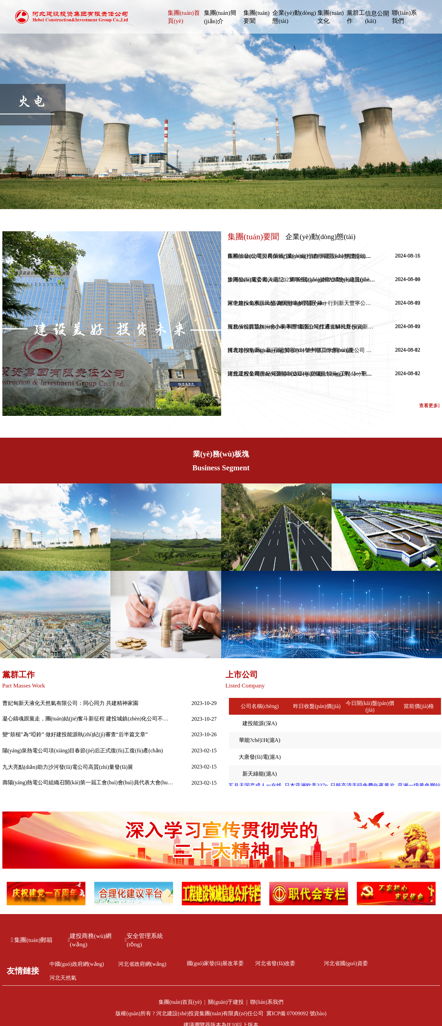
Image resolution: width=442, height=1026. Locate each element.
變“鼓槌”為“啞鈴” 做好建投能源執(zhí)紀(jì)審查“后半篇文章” (75, 734)
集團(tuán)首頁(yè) (184, 16)
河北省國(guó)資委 (346, 963)
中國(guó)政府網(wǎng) (76, 964)
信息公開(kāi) (377, 17)
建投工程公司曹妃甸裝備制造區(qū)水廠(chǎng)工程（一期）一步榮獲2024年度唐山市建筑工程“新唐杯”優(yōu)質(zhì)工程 (302, 374)
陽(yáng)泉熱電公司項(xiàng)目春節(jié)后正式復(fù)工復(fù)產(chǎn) (82, 750)
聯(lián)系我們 (404, 16)
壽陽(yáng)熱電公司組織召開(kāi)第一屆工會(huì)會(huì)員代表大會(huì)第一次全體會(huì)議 (88, 782)
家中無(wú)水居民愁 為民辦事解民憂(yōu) (277, 303)
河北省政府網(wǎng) (142, 964)
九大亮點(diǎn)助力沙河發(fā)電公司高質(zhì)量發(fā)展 (67, 767)
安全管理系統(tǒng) (144, 940)
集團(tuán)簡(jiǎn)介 (220, 17)
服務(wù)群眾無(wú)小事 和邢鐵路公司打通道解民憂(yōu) (295, 326)
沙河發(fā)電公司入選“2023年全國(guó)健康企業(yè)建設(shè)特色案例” (302, 279)
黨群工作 (356, 16)
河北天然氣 (62, 978)
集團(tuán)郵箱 (32, 940)
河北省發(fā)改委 (275, 963)
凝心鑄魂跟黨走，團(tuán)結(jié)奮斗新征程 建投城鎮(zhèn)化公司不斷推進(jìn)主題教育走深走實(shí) (88, 718)
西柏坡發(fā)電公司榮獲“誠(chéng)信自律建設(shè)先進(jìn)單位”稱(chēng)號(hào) (302, 256)
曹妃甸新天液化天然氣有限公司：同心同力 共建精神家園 (70, 703)
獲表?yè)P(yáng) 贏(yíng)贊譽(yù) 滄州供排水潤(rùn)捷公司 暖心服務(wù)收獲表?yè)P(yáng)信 (302, 350)
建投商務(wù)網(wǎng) (89, 940)
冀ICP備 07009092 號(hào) (296, 1013)
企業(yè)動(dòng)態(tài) (294, 16)
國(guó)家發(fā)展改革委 (215, 963)
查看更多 (429, 406)
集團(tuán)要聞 (256, 16)
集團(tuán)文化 (330, 16)
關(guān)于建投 (226, 1002)
